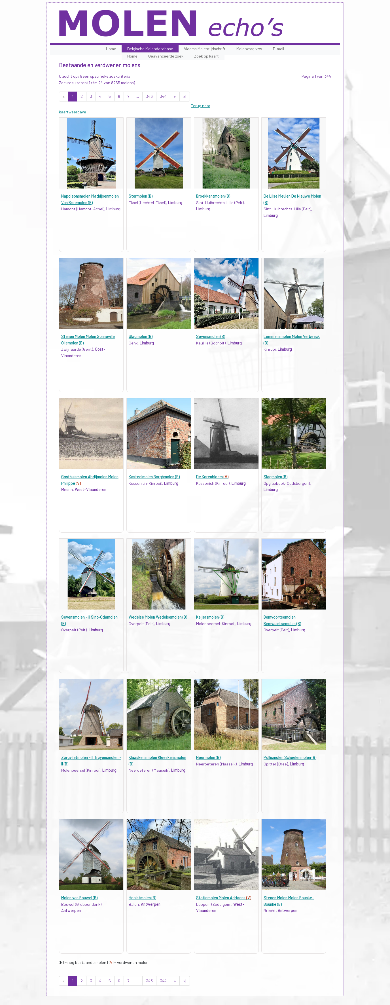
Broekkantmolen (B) (213, 196)
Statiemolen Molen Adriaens (223, 897)
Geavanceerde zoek (165, 56)
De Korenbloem (212, 476)
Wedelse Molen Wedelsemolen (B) (158, 617)
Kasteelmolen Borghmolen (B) (154, 476)
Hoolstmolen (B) (142, 897)
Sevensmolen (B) (210, 336)
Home (111, 48)
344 (163, 96)
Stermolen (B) (140, 196)
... (137, 96)
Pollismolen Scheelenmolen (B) (290, 757)
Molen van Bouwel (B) (79, 897)
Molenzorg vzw (249, 48)
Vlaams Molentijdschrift (205, 48)
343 (149, 96)
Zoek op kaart (206, 56)
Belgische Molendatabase (150, 48)
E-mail (278, 48)
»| (184, 96)
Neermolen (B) (208, 757)
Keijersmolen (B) (210, 617)
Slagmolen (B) (140, 336)
